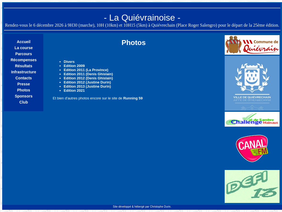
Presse (23, 84)
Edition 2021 (74, 90)
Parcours (23, 54)
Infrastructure (23, 72)
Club (23, 102)
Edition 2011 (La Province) (86, 70)
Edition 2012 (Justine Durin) (87, 82)
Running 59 (133, 98)
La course (24, 48)
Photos (23, 90)
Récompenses (24, 60)
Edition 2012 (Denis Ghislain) (88, 78)
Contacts (23, 78)
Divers (69, 62)
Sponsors (24, 96)
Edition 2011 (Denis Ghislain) (88, 74)
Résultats (23, 66)
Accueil (23, 42)
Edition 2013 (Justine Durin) (87, 86)
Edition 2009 (74, 66)
